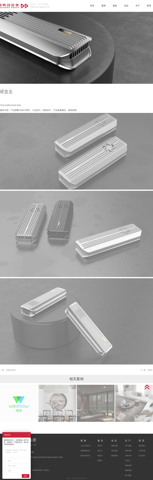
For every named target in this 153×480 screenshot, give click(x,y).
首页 (92, 6)
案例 (103, 6)
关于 (138, 6)
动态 (126, 6)
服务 (115, 6)
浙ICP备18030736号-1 (79, 478)
